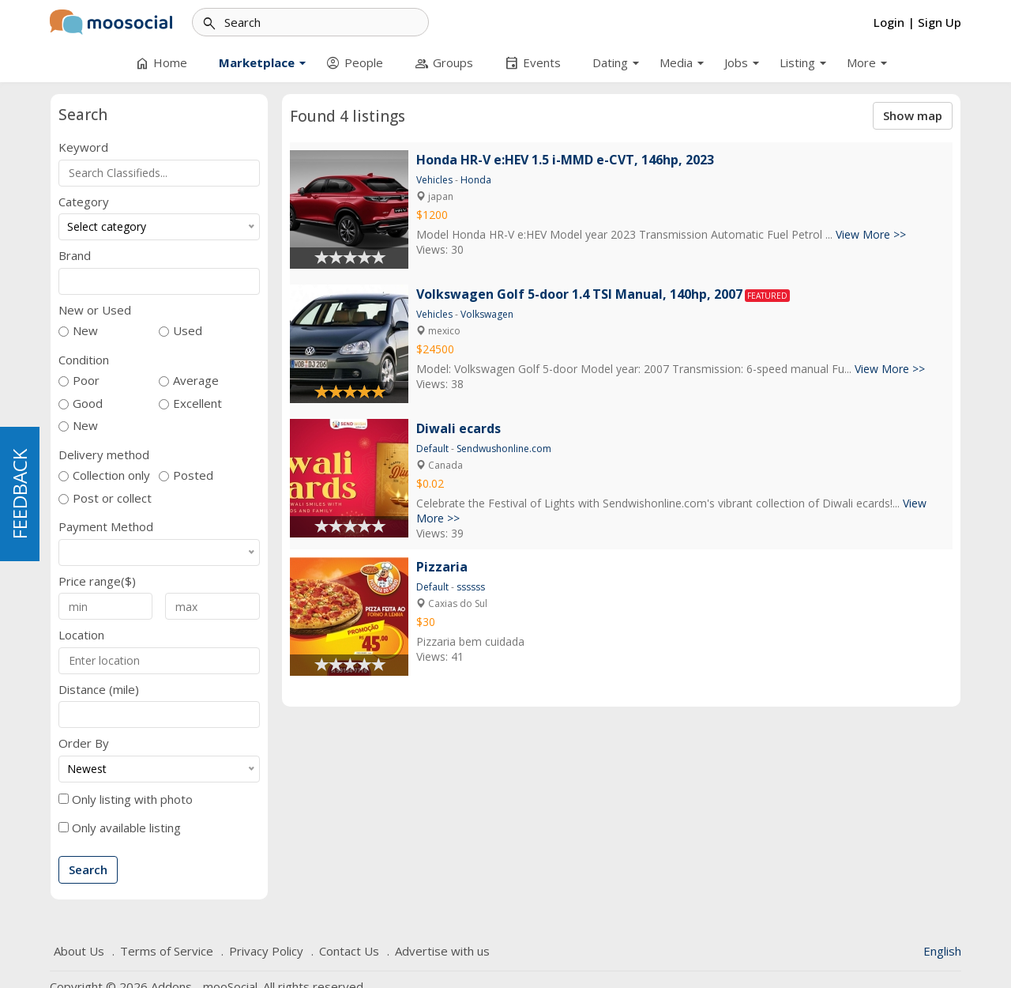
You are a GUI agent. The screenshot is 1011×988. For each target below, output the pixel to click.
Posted (193, 475)
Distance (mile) (98, 689)
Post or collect (112, 498)
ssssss (471, 587)
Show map (912, 115)
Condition (83, 360)
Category (83, 201)
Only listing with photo (132, 799)
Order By (83, 743)
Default (432, 448)
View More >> (871, 234)
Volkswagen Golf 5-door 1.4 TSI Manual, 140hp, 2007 (579, 294)
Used (187, 330)
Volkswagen (486, 314)
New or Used (94, 310)
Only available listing (126, 827)
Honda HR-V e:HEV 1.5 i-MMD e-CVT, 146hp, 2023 (565, 159)
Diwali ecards (458, 428)
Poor (86, 380)
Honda (475, 180)
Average (196, 380)
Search (88, 869)
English (942, 951)
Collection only (111, 475)
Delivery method (103, 454)
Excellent (197, 403)
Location (81, 635)
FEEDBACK (19, 494)
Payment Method (105, 526)
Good (88, 403)
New (85, 330)
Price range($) (97, 581)
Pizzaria (442, 566)
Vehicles (434, 180)
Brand (74, 255)
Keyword (83, 147)
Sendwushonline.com (504, 448)
